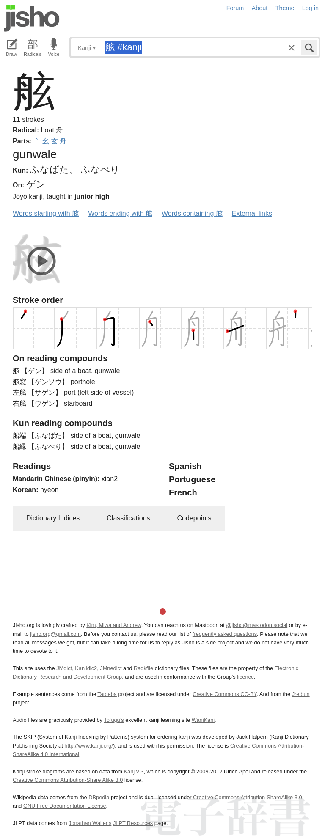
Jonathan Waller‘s (90, 823)
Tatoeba (107, 694)
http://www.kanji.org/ (88, 745)
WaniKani (203, 720)
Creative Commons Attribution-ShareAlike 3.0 (247, 797)
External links (252, 213)
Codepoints (194, 518)
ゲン (36, 184)
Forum (235, 8)
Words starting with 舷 (46, 213)
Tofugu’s (114, 720)
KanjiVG (133, 771)
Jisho (32, 18)
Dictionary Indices (53, 518)
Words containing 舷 (192, 213)
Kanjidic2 (86, 668)
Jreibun (301, 694)
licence (245, 677)
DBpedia (98, 797)
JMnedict (110, 668)
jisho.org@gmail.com (55, 634)
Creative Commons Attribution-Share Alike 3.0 (68, 780)
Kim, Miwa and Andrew (113, 625)
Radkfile (143, 668)
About (260, 8)
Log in (310, 8)
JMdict (64, 668)
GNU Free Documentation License (64, 806)
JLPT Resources (133, 823)
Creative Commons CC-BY (224, 694)
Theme (285, 8)
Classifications (128, 518)
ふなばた (49, 169)
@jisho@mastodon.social (256, 625)
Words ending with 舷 (120, 213)
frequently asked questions (225, 634)
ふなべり (100, 169)
